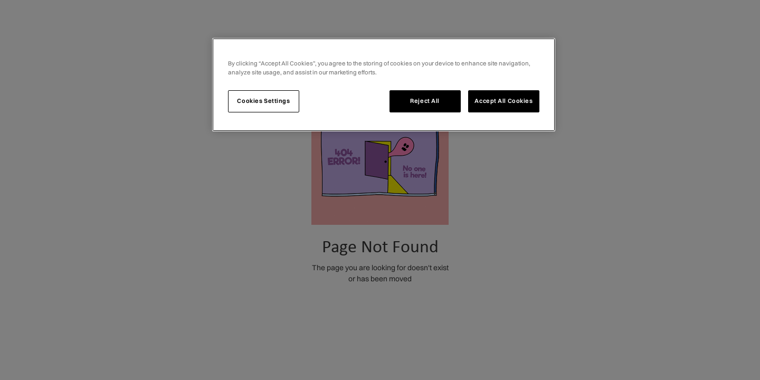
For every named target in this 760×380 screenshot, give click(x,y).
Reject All (425, 100)
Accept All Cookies (503, 100)
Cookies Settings (263, 100)
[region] (383, 84)
